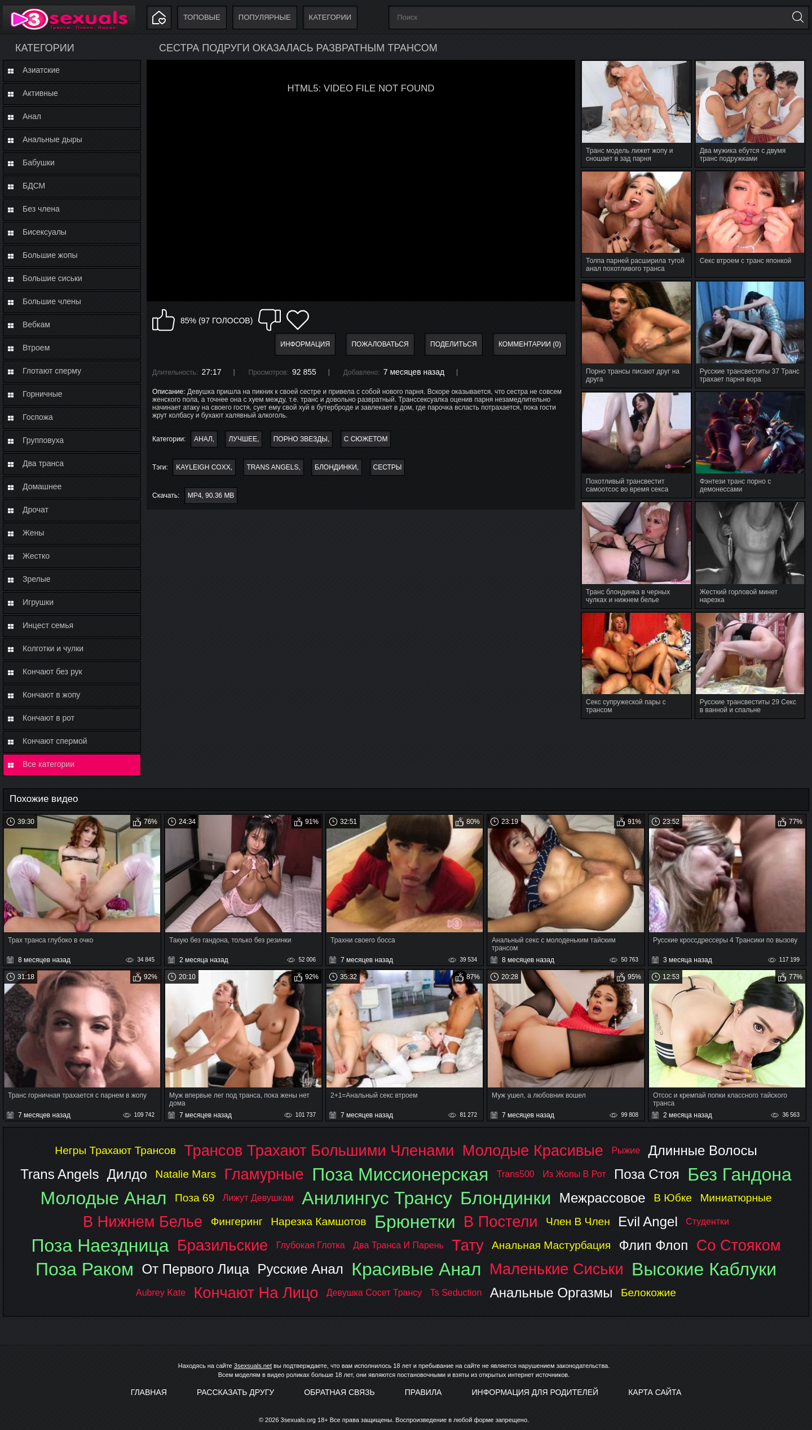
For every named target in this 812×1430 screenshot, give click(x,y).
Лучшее (242, 439)
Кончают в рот (48, 717)
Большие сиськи (52, 278)
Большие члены (52, 301)
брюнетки (415, 1222)
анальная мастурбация (551, 1245)
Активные (40, 93)
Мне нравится (163, 320)
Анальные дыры (52, 139)
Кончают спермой (55, 740)
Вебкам (36, 324)
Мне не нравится (269, 320)
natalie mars (185, 1174)
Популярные (265, 17)
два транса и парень (398, 1245)
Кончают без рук (52, 671)
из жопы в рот (574, 1174)
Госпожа (38, 417)
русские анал (300, 1269)
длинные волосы (702, 1150)
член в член (578, 1221)
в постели (500, 1221)
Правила (423, 1392)
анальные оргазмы (551, 1292)
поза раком (85, 1269)
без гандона (739, 1174)
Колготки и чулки (53, 648)
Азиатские (41, 69)
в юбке (673, 1198)
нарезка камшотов (318, 1221)
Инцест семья (48, 625)
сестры (387, 467)
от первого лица (195, 1269)
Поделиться (453, 344)
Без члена (41, 208)
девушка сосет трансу (374, 1292)
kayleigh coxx (203, 467)
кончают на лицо (256, 1292)
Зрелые (37, 579)
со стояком (738, 1245)
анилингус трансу (377, 1198)
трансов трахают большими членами (319, 1150)
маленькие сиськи (556, 1269)
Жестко (36, 555)
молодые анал (103, 1198)
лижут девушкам (258, 1198)
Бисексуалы (45, 231)
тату (467, 1245)
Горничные (43, 393)
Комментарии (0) (529, 344)
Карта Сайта (654, 1392)
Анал (32, 116)
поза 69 (194, 1198)
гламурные (263, 1174)
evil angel (647, 1221)
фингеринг (237, 1221)
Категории (330, 17)
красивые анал (416, 1269)
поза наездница (100, 1245)
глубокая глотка (310, 1245)
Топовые (201, 17)
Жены (33, 532)
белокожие (648, 1293)
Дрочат (35, 509)
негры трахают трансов (115, 1150)
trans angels (272, 467)
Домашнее (42, 486)
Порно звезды (300, 439)
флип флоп (654, 1245)
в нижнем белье (142, 1221)
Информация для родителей (535, 1392)
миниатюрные (735, 1198)
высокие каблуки (704, 1269)
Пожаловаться (379, 344)
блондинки (336, 467)
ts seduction (456, 1292)
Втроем (36, 347)
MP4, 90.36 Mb (211, 495)
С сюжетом (366, 439)
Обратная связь (339, 1392)
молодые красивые (532, 1150)
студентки (707, 1221)
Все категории (48, 764)
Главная (149, 1392)
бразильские (222, 1245)
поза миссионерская (400, 1174)
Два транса (43, 463)
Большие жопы (50, 255)
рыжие (625, 1150)
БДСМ (34, 185)
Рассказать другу (235, 1392)
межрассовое (602, 1197)
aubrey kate (161, 1292)
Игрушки (38, 602)
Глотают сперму (52, 370)
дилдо (127, 1174)
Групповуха (43, 440)
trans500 (516, 1174)
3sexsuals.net (253, 1365)
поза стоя (646, 1174)
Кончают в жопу (51, 694)
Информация (305, 344)
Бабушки (39, 162)
